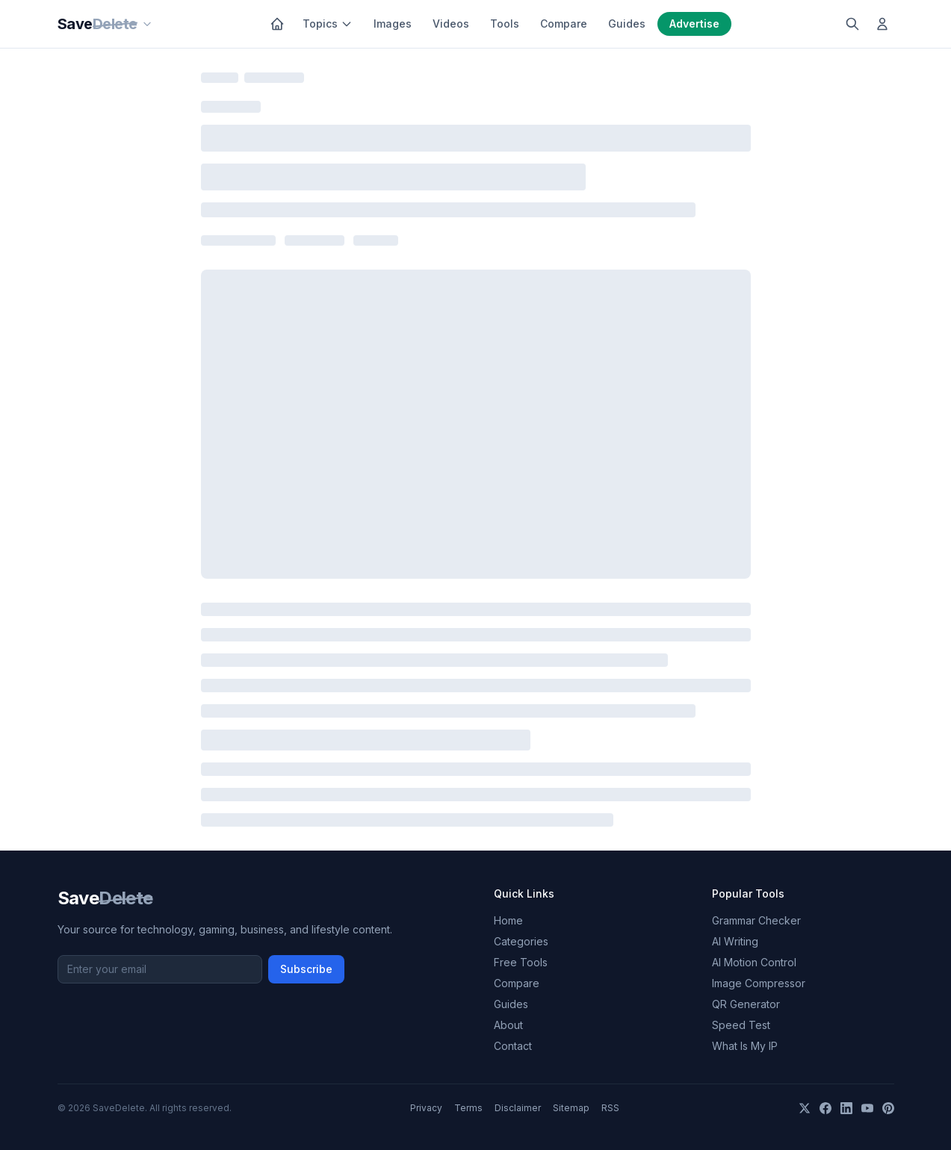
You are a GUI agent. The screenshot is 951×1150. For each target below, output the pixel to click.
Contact (513, 1045)
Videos (451, 23)
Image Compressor (758, 983)
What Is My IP (745, 1045)
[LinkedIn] (846, 1108)
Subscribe (306, 969)
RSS (610, 1107)
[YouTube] (867, 1108)
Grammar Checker (756, 920)
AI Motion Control (754, 962)
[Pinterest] (888, 1108)
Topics (328, 23)
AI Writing (735, 941)
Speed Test (741, 1025)
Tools (504, 23)
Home (508, 920)
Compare (563, 23)
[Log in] (882, 24)
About (508, 1025)
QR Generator (746, 1004)
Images (393, 23)
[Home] (277, 23)
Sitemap (571, 1107)
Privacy (426, 1107)
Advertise (694, 23)
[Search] (852, 24)
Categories (521, 941)
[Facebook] (825, 1108)
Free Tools (521, 962)
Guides (626, 23)
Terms (468, 1107)
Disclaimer (518, 1107)
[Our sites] (147, 24)
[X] (805, 1108)
